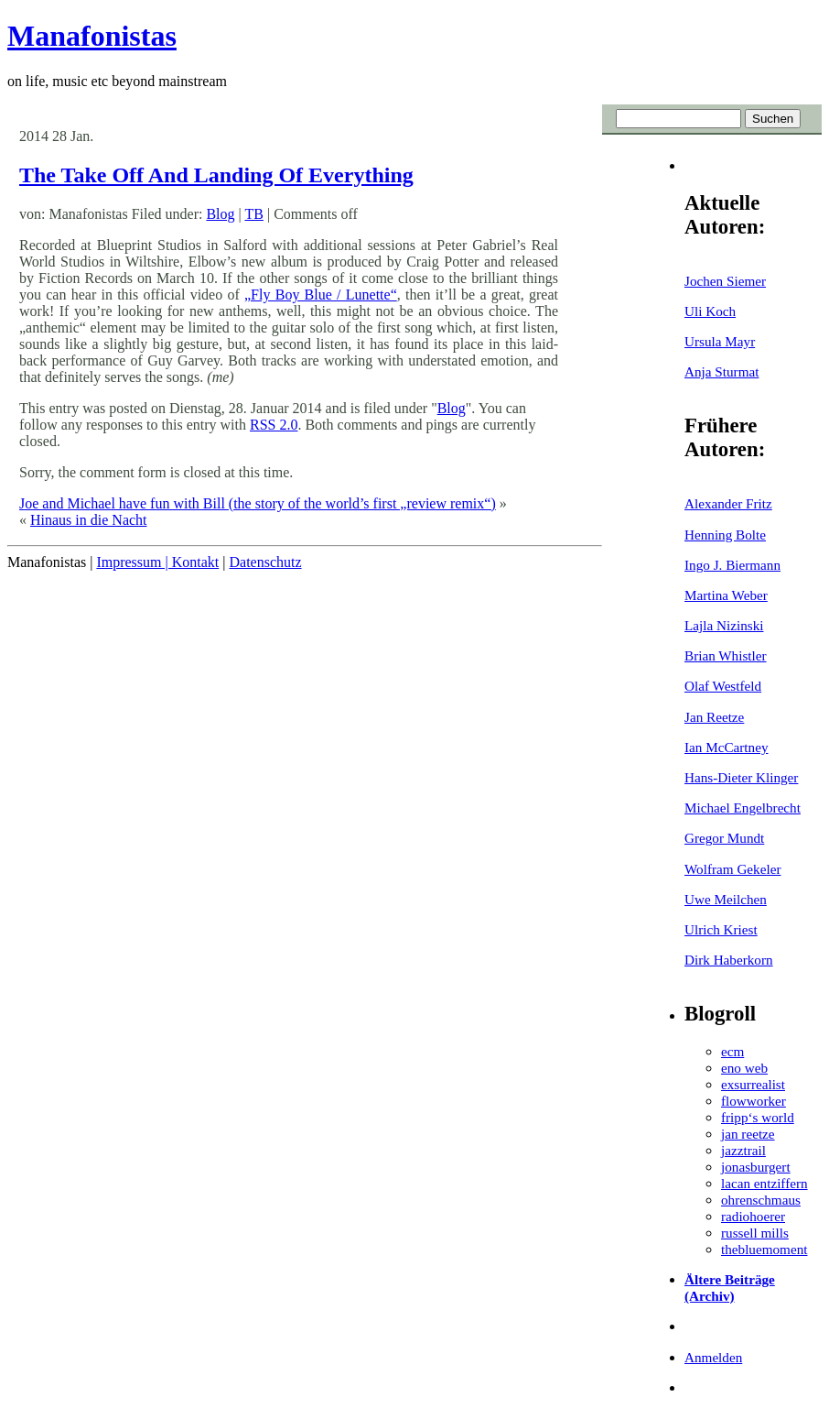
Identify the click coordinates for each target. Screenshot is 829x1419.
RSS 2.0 (273, 424)
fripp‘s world (757, 1117)
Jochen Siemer (725, 281)
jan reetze (748, 1133)
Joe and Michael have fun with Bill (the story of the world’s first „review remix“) (257, 503)
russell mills (755, 1232)
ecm (732, 1051)
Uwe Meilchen (725, 899)
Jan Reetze (714, 717)
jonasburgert (756, 1166)
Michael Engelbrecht (742, 807)
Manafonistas (92, 35)
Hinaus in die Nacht (88, 520)
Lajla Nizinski (723, 625)
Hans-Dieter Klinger (741, 777)
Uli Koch (710, 311)
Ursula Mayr (719, 341)
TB (253, 214)
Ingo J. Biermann (732, 565)
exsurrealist (753, 1084)
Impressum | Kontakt (157, 562)
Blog (220, 214)
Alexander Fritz (728, 503)
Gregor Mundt (724, 838)
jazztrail (743, 1150)
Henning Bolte (725, 534)
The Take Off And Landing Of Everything (216, 175)
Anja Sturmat (721, 371)
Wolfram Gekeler (732, 869)
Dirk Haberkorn (728, 959)
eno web (744, 1067)
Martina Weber (726, 595)
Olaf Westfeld (722, 685)
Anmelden (713, 1357)
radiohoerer (753, 1216)
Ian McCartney (726, 747)
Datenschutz (265, 562)
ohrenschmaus (761, 1199)
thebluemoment (764, 1249)
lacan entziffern (764, 1183)
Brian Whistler (725, 655)
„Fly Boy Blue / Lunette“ (320, 294)
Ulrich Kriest (721, 929)
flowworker (753, 1100)
